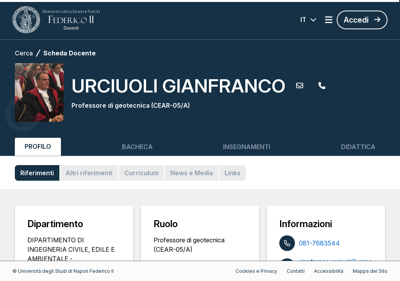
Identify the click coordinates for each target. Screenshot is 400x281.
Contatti (296, 271)
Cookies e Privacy (256, 271)
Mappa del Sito (370, 271)
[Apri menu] (329, 19)
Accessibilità (328, 271)
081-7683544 (319, 243)
